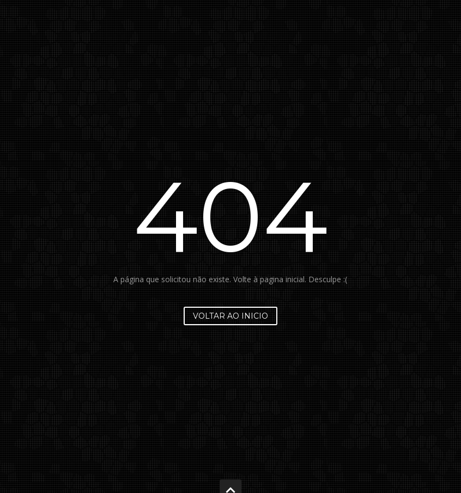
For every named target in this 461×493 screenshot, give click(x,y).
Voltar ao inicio (230, 316)
